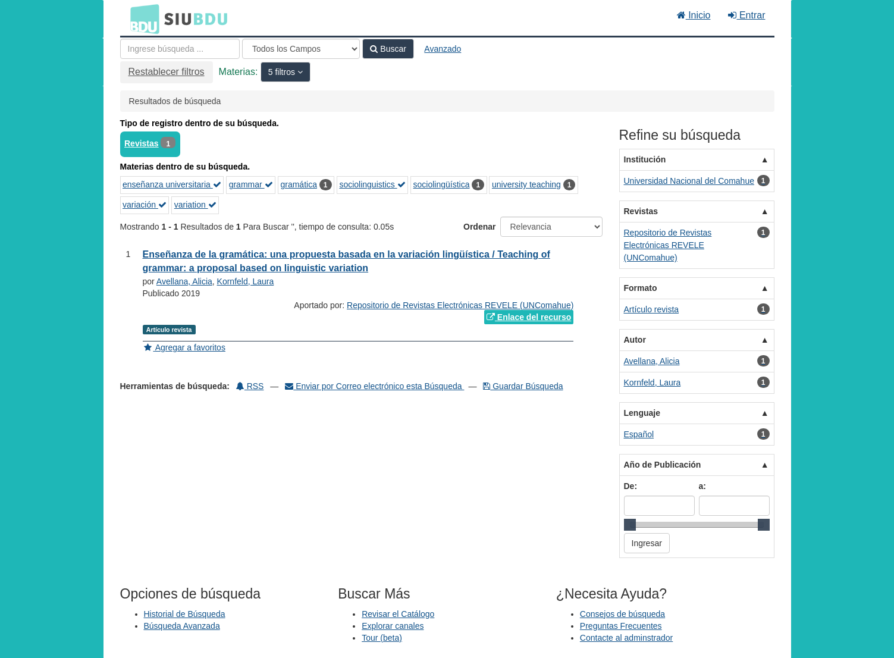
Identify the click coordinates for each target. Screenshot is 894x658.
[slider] (630, 525)
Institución (645, 159)
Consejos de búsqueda (622, 614)
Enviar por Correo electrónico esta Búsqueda (374, 386)
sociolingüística (441, 184)
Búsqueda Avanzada (182, 626)
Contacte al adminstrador (626, 638)
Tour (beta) (382, 638)
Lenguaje (642, 413)
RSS (250, 386)
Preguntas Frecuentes (621, 626)
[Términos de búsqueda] (180, 49)
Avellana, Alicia (184, 281)
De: (631, 486)
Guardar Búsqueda (523, 386)
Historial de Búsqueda (184, 614)
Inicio (694, 15)
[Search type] (301, 49)
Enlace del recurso (529, 317)
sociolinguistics (372, 184)
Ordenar (479, 226)
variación (145, 204)
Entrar (746, 15)
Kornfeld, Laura (245, 281)
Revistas (141, 143)
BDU (141, 18)
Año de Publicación (662, 464)
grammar (251, 184)
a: (702, 486)
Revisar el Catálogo (398, 614)
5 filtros (282, 72)
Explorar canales (393, 626)
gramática (298, 184)
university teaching (526, 184)
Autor (635, 339)
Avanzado (442, 49)
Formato (640, 288)
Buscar (388, 49)
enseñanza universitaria (172, 184)
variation (195, 204)
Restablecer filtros (166, 72)
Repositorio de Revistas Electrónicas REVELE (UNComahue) (460, 305)
